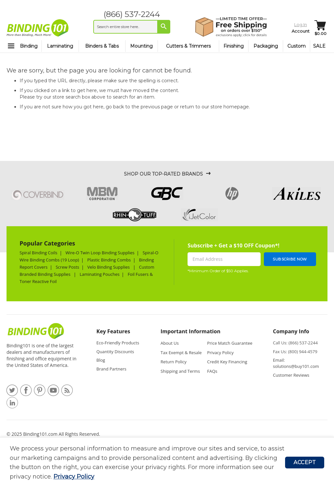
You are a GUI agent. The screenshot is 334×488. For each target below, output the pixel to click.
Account (301, 31)
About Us (169, 343)
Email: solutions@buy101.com (296, 363)
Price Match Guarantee (229, 343)
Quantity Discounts (115, 351)
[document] (147, 462)
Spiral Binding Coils (38, 253)
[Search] (163, 26)
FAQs (212, 371)
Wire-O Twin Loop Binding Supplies (100, 253)
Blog (101, 360)
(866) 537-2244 (132, 14)
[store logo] (37, 27)
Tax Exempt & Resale (181, 352)
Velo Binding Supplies (109, 267)
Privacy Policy (73, 476)
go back (115, 107)
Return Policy (173, 362)
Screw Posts (67, 267)
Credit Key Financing (227, 362)
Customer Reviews (291, 375)
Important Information (190, 331)
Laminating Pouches (99, 274)
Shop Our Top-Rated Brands (163, 174)
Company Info (291, 331)
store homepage (229, 107)
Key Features (113, 331)
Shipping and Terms (180, 371)
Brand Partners (112, 369)
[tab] (119, 333)
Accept (305, 462)
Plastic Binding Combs (109, 260)
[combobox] (131, 27)
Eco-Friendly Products (118, 343)
